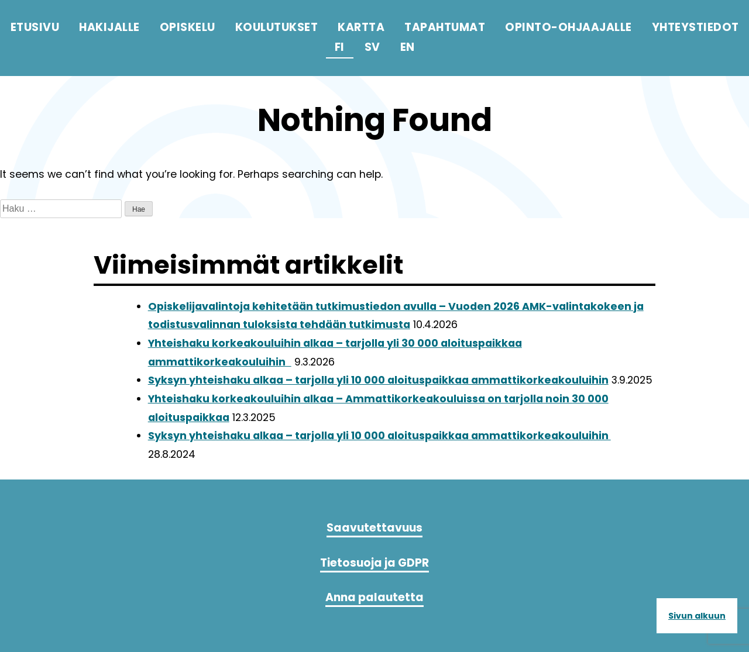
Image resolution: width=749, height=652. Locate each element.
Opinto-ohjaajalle (568, 27)
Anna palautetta (374, 601)
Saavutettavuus (374, 532)
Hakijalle (109, 27)
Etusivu (35, 27)
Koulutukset (276, 27)
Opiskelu (187, 27)
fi (340, 47)
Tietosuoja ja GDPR (374, 567)
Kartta (361, 27)
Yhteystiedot (695, 27)
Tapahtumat (444, 27)
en (407, 47)
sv (372, 47)
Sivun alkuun (697, 616)
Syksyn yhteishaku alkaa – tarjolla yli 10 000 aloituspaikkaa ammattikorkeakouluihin (378, 380)
